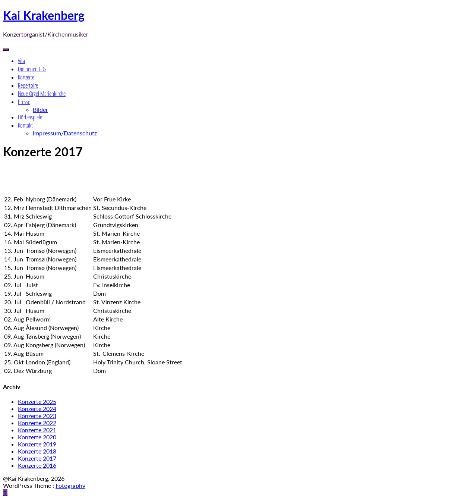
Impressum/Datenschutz (65, 132)
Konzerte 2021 (37, 429)
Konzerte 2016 (37, 465)
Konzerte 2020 (37, 436)
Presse (24, 102)
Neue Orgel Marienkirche (42, 94)
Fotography (70, 485)
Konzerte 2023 (37, 415)
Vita (21, 61)
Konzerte (26, 77)
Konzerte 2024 (37, 408)
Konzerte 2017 (37, 458)
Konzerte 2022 (37, 422)
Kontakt (25, 125)
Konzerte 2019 (37, 444)
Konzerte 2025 (37, 401)
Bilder (40, 109)
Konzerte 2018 (37, 451)
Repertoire (28, 85)
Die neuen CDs (32, 69)
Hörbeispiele (30, 117)
